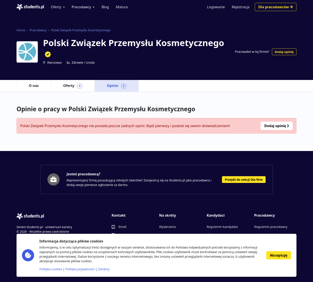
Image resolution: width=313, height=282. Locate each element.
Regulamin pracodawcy (270, 227)
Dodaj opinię (284, 52)
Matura (122, 7)
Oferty (56, 7)
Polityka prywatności (80, 269)
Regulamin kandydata (222, 227)
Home (21, 30)
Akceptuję (278, 255)
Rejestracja (241, 7)
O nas (34, 85)
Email (122, 227)
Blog (105, 7)
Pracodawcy (81, 7)
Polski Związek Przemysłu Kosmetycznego (81, 30)
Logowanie (216, 7)
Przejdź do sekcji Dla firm (244, 179)
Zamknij (103, 269)
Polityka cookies (50, 269)
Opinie (116, 85)
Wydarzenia (167, 227)
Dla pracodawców (275, 7)
